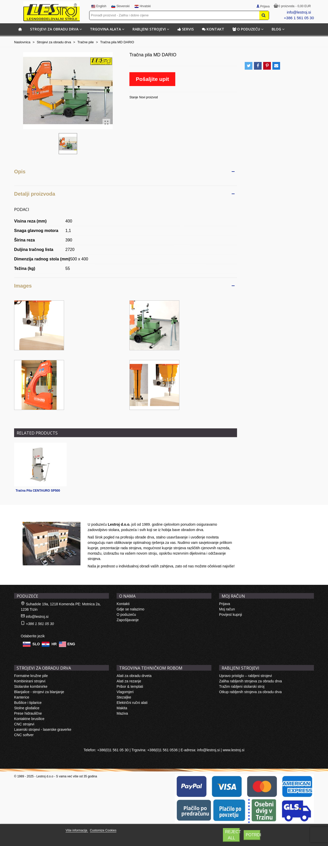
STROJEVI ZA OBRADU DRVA (54, 29)
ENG (71, 644)
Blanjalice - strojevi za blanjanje (39, 692)
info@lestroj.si (299, 12)
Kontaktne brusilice (29, 719)
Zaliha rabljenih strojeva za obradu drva (250, 681)
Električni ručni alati (132, 703)
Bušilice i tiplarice (28, 703)
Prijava (224, 604)
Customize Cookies (103, 830)
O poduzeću (246, 29)
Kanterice (21, 697)
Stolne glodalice (26, 708)
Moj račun (227, 609)
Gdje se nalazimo (130, 609)
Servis (185, 29)
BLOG (276, 29)
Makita (122, 708)
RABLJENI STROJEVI (149, 29)
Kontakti (123, 604)
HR (54, 644)
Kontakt (213, 29)
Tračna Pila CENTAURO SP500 (38, 490)
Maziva (122, 713)
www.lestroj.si (233, 750)
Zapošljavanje (128, 620)
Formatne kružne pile (31, 676)
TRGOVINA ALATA (105, 29)
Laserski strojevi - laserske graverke (42, 729)
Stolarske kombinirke (30, 686)
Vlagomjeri (125, 692)
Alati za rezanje (129, 681)
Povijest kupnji (230, 614)
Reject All (232, 835)
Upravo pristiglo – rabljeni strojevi (245, 676)
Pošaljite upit (152, 79)
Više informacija (77, 830)
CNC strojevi (24, 724)
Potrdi (253, 835)
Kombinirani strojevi (29, 681)
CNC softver (24, 735)
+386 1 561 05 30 (299, 18)
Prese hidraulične (28, 713)
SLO (36, 644)
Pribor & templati (130, 686)
